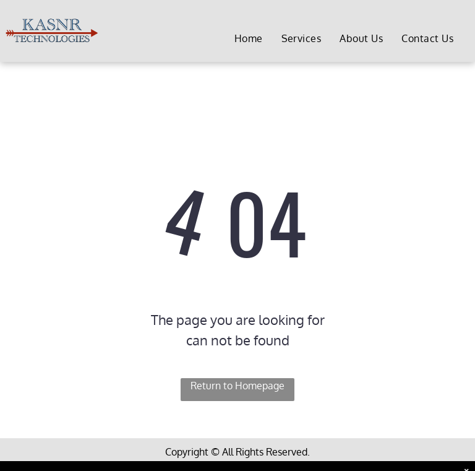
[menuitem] (248, 39)
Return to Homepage (237, 385)
